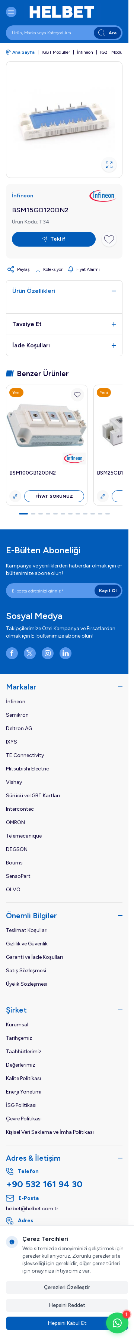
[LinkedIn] (65, 653)
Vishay (14, 782)
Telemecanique (24, 836)
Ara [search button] (107, 33)
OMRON (15, 822)
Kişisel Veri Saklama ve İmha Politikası (50, 1132)
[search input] (64, 32)
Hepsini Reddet (67, 1305)
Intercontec (20, 809)
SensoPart (18, 876)
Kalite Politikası (23, 1078)
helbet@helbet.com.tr (32, 1208)
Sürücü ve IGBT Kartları (33, 795)
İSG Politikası (21, 1105)
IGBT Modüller (56, 52)
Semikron (17, 715)
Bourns (14, 863)
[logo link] (68, 12)
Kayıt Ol (108, 590)
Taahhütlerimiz (23, 1051)
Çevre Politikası (24, 1119)
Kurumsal (17, 1025)
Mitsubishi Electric (27, 769)
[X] (30, 653)
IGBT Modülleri (115, 52)
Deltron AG (19, 728)
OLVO (13, 889)
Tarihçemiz (19, 1038)
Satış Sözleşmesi (26, 970)
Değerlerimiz (20, 1065)
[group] (64, 120)
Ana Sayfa (20, 52)
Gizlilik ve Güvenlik (27, 944)
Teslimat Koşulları (27, 930)
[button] (23, 513)
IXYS (11, 742)
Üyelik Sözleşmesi (26, 984)
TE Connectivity (25, 755)
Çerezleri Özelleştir (67, 1287)
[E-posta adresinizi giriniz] (64, 590)
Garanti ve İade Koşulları (34, 957)
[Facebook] (12, 653)
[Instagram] (48, 653)
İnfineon (85, 52)
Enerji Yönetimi (23, 1092)
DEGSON (17, 849)
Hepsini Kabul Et (67, 1323)
